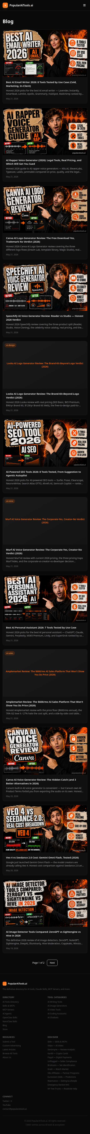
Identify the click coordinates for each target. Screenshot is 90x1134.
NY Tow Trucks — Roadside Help (62, 1088)
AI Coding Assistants (57, 1013)
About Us (7, 1057)
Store (5, 1029)
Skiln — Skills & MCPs (57, 1041)
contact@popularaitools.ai (15, 1109)
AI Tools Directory (11, 1002)
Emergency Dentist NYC (58, 1085)
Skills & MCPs (9, 1006)
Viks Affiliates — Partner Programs (63, 1073)
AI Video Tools (54, 1009)
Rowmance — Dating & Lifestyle (62, 1081)
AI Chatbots (53, 1017)
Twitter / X (7, 1101)
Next (52, 962)
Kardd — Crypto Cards (58, 1053)
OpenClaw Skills (10, 1017)
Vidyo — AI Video (55, 1045)
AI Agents (7, 1013)
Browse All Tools (10, 1053)
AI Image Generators (57, 1006)
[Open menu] (84, 5)
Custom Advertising (12, 1045)
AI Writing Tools (55, 1002)
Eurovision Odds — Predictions (62, 1077)
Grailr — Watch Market (58, 1069)
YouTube (7, 1105)
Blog (5, 1025)
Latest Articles (9, 1049)
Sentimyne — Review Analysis (61, 1049)
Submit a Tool (9, 1041)
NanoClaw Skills (10, 1021)
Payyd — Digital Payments (60, 1057)
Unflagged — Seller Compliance (62, 1061)
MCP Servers (8, 1009)
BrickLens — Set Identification (61, 1065)
